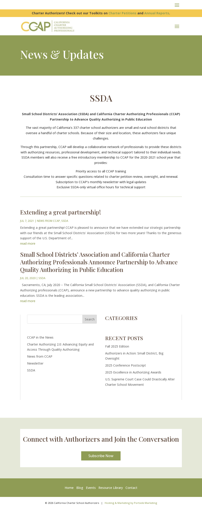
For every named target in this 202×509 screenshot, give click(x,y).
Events (91, 488)
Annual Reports (156, 13)
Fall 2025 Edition (117, 346)
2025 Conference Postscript (125, 365)
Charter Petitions (122, 13)
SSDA (64, 221)
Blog (79, 488)
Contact (131, 488)
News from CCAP (48, 221)
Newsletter (35, 363)
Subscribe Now (100, 455)
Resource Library (110, 488)
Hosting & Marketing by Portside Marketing (131, 503)
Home (70, 488)
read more (27, 243)
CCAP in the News (40, 337)
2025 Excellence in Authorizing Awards (133, 372)
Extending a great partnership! (60, 212)
